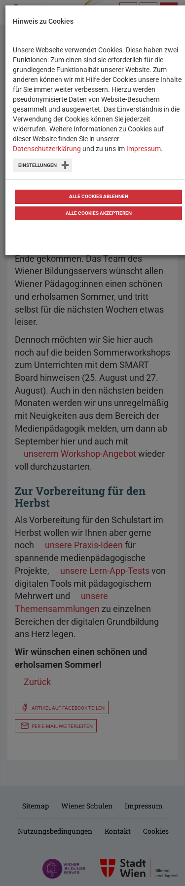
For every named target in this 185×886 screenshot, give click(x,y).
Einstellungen (37, 165)
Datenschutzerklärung (47, 149)
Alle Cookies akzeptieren (99, 213)
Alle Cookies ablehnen (98, 196)
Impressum (143, 149)
